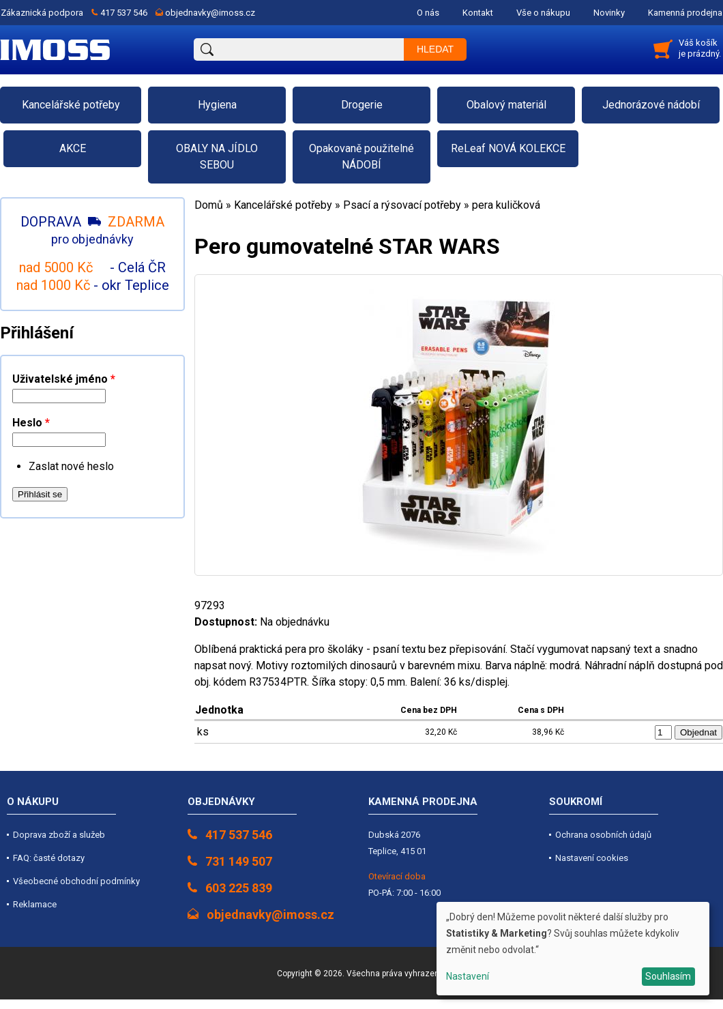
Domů (208, 205)
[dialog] (573, 948)
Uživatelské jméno (63, 378)
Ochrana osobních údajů (603, 835)
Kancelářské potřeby (283, 205)
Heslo (31, 422)
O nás (428, 13)
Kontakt (477, 13)
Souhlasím (668, 976)
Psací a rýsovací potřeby (402, 205)
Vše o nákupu (543, 13)
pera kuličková (506, 205)
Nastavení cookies (591, 858)
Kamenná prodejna (685, 13)
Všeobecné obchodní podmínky (76, 881)
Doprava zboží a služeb (59, 835)
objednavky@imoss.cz (210, 13)
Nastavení (467, 976)
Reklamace (35, 904)
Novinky (609, 13)
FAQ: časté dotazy (49, 858)
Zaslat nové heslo (71, 466)
